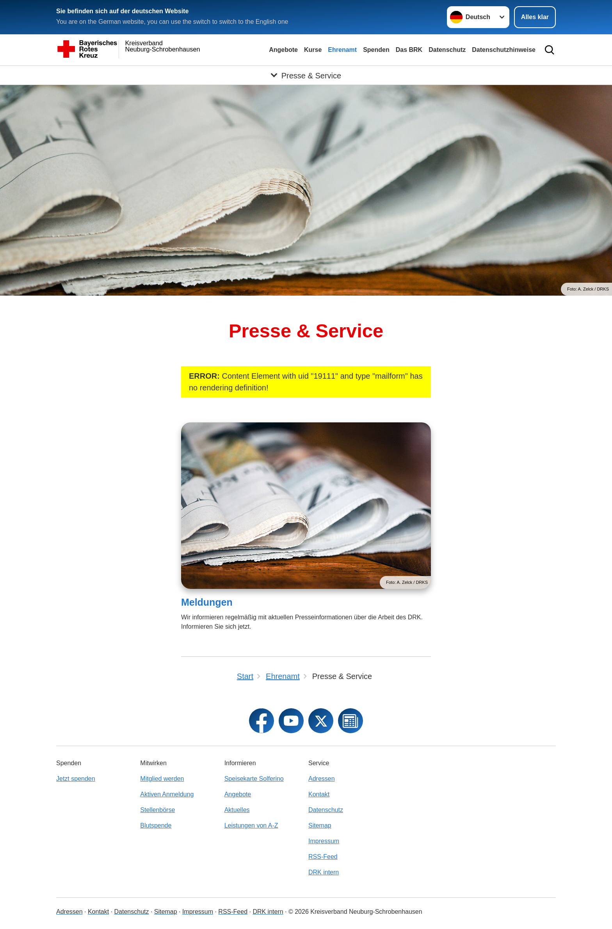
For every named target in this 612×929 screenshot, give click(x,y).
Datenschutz (447, 49)
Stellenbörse (157, 810)
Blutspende (155, 825)
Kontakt (318, 794)
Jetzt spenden (75, 778)
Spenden (376, 49)
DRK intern (323, 872)
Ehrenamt (342, 49)
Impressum (323, 841)
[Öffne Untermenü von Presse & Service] (306, 75)
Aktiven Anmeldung (167, 794)
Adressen (321, 778)
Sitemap (319, 825)
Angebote (283, 49)
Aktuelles (237, 810)
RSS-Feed (323, 856)
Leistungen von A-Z (251, 825)
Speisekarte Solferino (254, 778)
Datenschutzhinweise (504, 49)
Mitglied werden (162, 778)
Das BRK (409, 49)
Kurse (313, 49)
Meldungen (207, 602)
